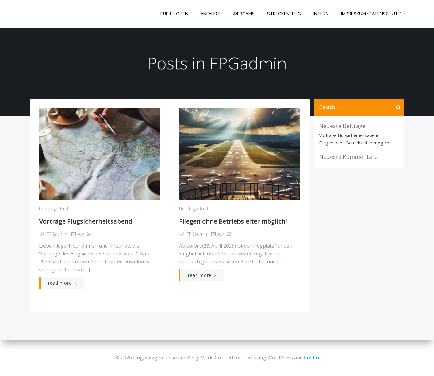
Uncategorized (53, 209)
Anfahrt (210, 13)
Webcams (244, 13)
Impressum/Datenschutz (374, 13)
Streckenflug (284, 13)
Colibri (311, 357)
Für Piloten (174, 13)
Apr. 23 (220, 234)
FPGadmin (53, 234)
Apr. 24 (80, 234)
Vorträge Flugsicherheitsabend (349, 135)
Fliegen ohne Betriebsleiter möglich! (354, 143)
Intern (321, 13)
